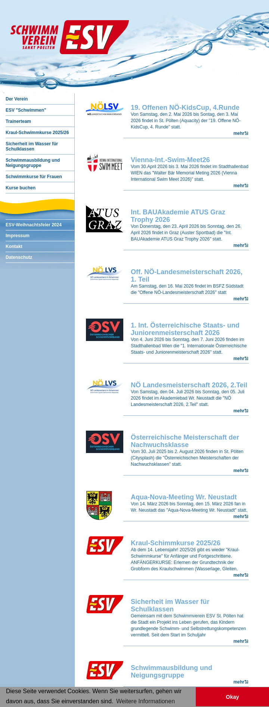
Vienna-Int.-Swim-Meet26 (170, 160)
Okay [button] (232, 697)
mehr (239, 133)
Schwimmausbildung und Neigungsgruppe (171, 671)
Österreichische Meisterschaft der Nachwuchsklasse (185, 441)
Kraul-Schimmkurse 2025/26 (175, 543)
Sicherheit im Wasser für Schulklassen (170, 605)
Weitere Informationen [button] (145, 701)
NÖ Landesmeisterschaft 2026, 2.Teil (189, 385)
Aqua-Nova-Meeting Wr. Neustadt (184, 497)
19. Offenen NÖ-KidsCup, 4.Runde (185, 107)
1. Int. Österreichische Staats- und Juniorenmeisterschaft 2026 (185, 329)
